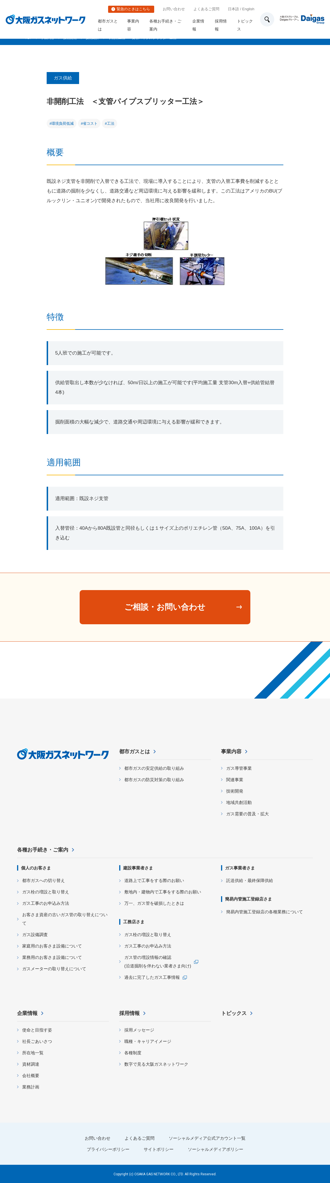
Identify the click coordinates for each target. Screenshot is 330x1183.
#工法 (109, 123)
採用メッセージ (139, 1030)
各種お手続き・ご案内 (165, 25)
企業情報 (198, 25)
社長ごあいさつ (37, 1041)
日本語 (233, 9)
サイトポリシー (159, 1149)
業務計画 (30, 1086)
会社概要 (30, 1075)
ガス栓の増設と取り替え (45, 891)
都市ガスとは (108, 25)
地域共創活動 (239, 802)
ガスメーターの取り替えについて (54, 968)
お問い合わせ (174, 9)
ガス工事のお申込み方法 (45, 903)
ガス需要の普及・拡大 (247, 813)
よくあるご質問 (206, 9)
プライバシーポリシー (108, 1149)
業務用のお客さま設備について (52, 957)
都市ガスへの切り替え (43, 880)
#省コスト (89, 123)
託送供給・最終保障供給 (249, 880)
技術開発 (234, 791)
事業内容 (133, 25)
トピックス (245, 25)
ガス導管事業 (239, 768)
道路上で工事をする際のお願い (154, 880)
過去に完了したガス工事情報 (152, 977)
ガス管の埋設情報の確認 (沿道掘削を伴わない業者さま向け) (157, 961)
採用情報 (221, 25)
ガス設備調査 (35, 934)
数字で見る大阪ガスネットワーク (156, 1064)
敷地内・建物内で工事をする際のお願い (162, 891)
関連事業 (234, 779)
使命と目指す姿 (37, 1030)
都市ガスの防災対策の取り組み (154, 779)
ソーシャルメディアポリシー (215, 1149)
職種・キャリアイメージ (147, 1041)
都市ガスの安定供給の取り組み (154, 768)
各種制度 (132, 1052)
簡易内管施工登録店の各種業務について (264, 911)
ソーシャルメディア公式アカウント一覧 (207, 1138)
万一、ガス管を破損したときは (154, 903)
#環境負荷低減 (62, 123)
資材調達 (30, 1064)
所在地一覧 (33, 1052)
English (248, 9)
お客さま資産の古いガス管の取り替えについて (65, 919)
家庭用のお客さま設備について (52, 945)
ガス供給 (63, 77)
